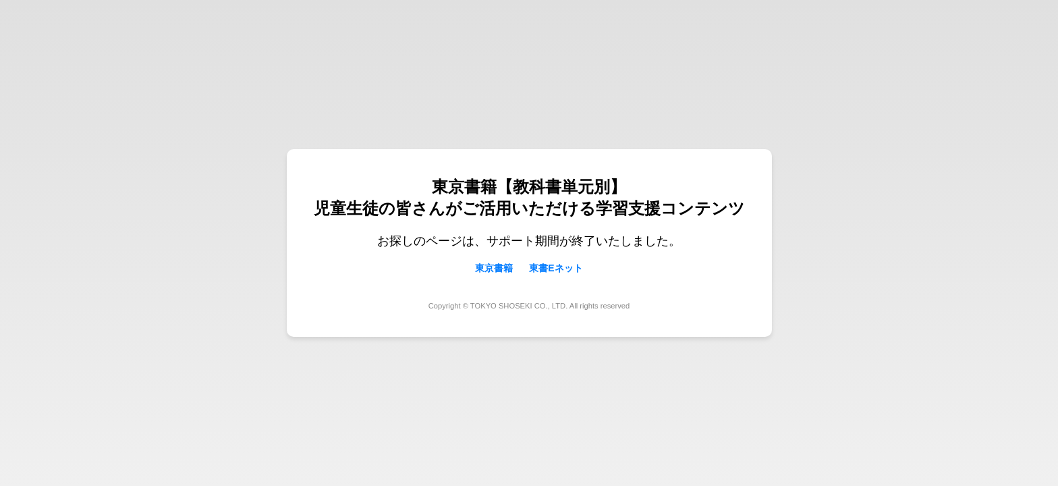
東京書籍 (494, 268)
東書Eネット (555, 268)
